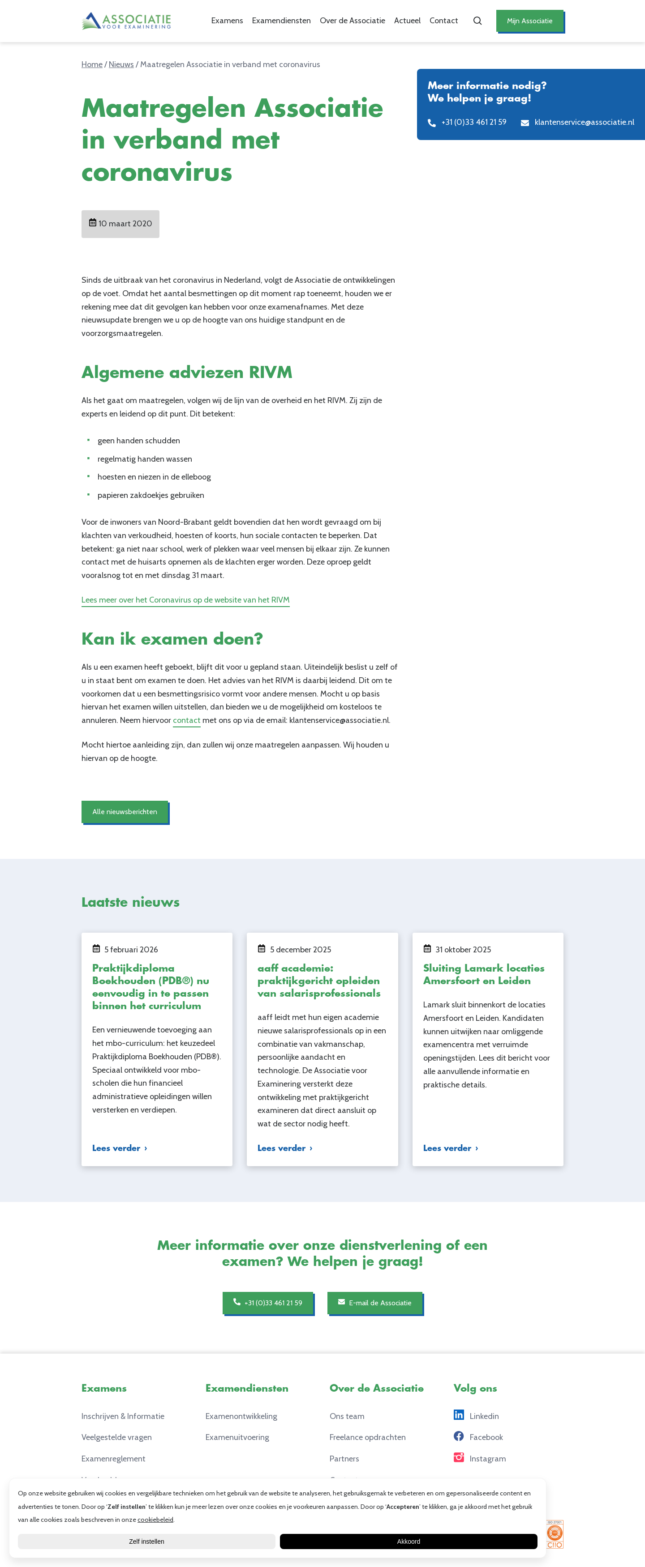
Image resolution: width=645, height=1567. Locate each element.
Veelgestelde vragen (117, 1437)
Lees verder (116, 1148)
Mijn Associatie (527, 20)
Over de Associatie (346, 20)
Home (92, 64)
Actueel (401, 20)
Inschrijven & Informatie (123, 1416)
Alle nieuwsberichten (127, 811)
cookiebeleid (155, 1520)
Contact (438, 20)
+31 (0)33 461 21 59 (263, 1303)
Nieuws (121, 64)
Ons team (347, 1416)
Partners (344, 1459)
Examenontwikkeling (241, 1416)
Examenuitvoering (237, 1437)
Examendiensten (275, 20)
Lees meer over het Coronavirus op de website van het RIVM (186, 600)
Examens (221, 20)
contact (187, 720)
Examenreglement (114, 1459)
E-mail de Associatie (379, 1303)
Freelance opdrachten (368, 1437)
